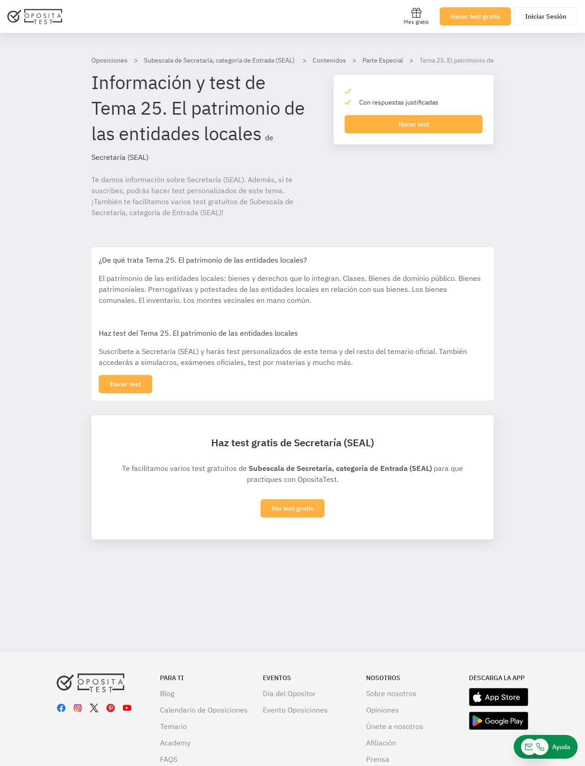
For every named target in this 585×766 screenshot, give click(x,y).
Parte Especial (382, 60)
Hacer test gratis (475, 16)
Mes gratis (416, 16)
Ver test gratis (292, 508)
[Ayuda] (546, 747)
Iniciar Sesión (545, 16)
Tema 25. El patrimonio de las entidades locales (488, 60)
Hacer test (414, 124)
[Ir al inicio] (34, 16)
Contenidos (329, 60)
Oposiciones (109, 60)
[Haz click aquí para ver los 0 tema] (125, 384)
